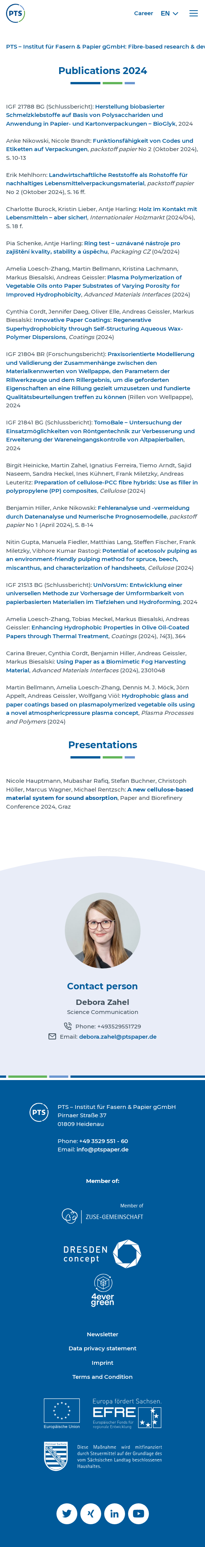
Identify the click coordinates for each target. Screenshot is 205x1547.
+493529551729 (119, 1026)
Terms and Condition (102, 1376)
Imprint (102, 1362)
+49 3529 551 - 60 (103, 1141)
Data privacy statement (102, 1348)
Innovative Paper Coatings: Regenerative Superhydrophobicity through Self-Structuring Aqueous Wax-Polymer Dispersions (94, 328)
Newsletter (102, 1334)
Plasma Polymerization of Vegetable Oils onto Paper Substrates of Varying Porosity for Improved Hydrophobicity (94, 286)
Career (143, 13)
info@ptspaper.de (102, 1149)
